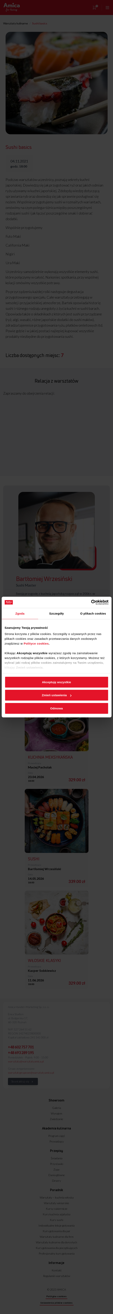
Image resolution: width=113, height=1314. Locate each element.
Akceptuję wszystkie (56, 682)
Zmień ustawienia (57, 695)
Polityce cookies (36, 643)
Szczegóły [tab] (56, 613)
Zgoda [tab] (20, 613)
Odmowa (56, 708)
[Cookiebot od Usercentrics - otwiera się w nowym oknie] (91, 602)
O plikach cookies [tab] (93, 613)
